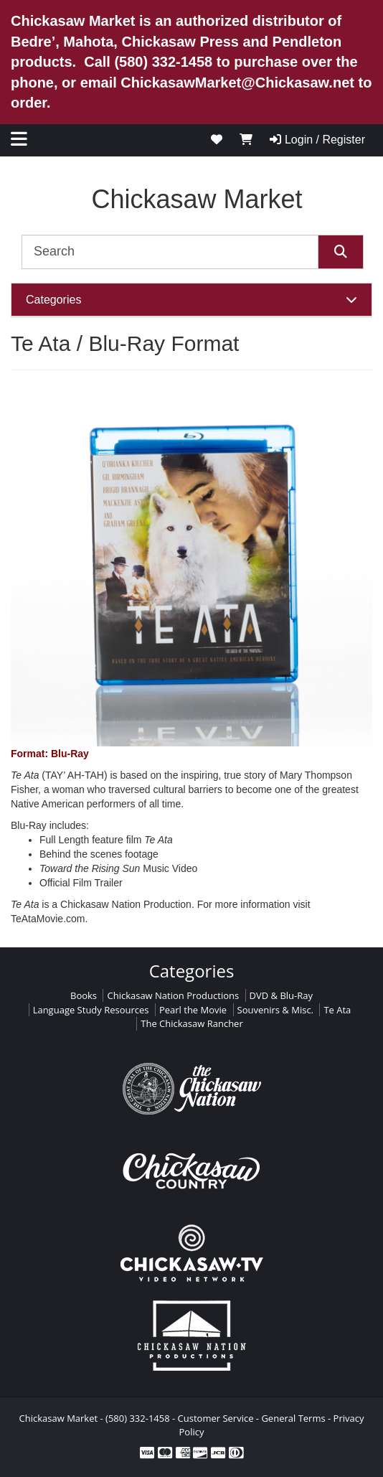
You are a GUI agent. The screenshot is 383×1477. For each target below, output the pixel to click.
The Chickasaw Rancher (191, 1023)
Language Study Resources (91, 1009)
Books (83, 995)
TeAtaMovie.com (48, 918)
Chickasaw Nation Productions (173, 995)
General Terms (293, 1418)
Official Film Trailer (81, 882)
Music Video (118, 868)
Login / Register (317, 139)
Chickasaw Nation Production (126, 904)
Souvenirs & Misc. (275, 1009)
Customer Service (216, 1418)
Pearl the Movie (193, 1009)
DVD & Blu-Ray (281, 995)
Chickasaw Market (196, 199)
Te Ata (337, 1009)
